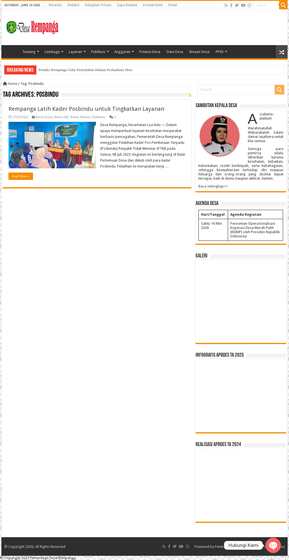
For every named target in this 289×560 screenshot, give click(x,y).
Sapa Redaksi (127, 5)
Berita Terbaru (81, 117)
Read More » (21, 176)
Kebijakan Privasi (98, 5)
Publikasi (98, 52)
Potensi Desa (149, 52)
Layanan (75, 52)
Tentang (29, 52)
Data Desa (175, 52)
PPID (220, 52)
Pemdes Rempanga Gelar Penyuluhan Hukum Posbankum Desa (85, 70)
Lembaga (52, 52)
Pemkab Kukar (226, 546)
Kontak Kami (153, 5)
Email (172, 5)
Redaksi (73, 5)
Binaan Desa (199, 52)
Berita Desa (44, 117)
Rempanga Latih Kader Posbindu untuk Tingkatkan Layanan (86, 108)
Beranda (55, 5)
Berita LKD (61, 117)
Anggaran (122, 52)
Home (11, 51)
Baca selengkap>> (213, 186)
